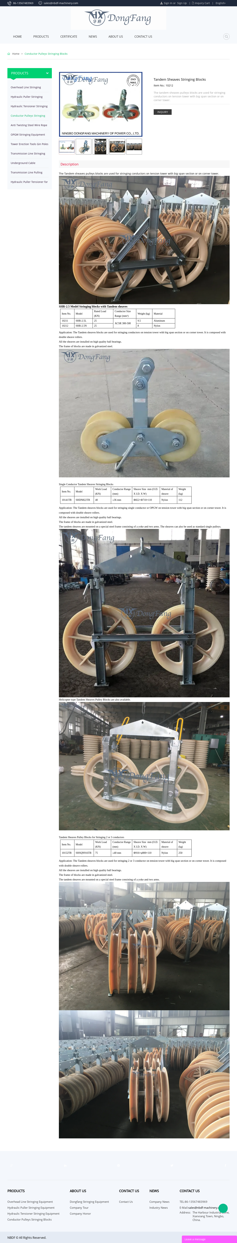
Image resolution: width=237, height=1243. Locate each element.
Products (41, 36)
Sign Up (182, 3)
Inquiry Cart (202, 3)
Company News (159, 1201)
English (220, 3)
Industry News (158, 1207)
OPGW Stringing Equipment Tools (28, 136)
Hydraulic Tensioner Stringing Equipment (29, 107)
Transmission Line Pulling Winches (26, 174)
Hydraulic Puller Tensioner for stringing (29, 183)
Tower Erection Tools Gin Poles (29, 144)
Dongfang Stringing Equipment (89, 1201)
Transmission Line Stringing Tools (28, 155)
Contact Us (143, 36)
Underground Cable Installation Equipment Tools (28, 164)
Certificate (68, 36)
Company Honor (80, 1213)
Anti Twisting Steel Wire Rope (29, 125)
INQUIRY (162, 112)
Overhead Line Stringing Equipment (26, 89)
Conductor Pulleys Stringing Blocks (46, 53)
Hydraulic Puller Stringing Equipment (27, 98)
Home (17, 36)
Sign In (168, 3)
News (93, 36)
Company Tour (79, 1207)
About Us (116, 36)
